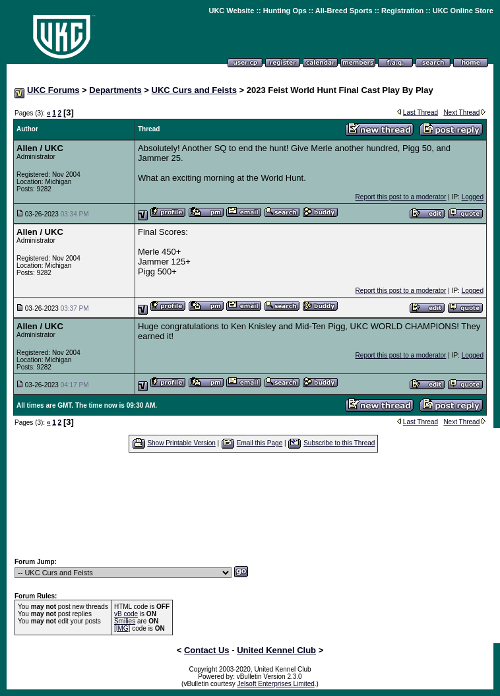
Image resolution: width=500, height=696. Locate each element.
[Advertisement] (253, 504)
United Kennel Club (276, 650)
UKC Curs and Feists (194, 90)
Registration (402, 11)
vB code (126, 613)
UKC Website (231, 11)
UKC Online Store (463, 11)
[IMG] (122, 628)
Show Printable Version (181, 443)
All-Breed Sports (344, 11)
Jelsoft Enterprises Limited (276, 683)
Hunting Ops (285, 11)
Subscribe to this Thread (339, 443)
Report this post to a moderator (401, 197)
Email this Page (259, 443)
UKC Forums (53, 90)
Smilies (124, 621)
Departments (115, 90)
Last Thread (420, 112)
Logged (473, 197)
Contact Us (207, 650)
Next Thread (461, 112)
